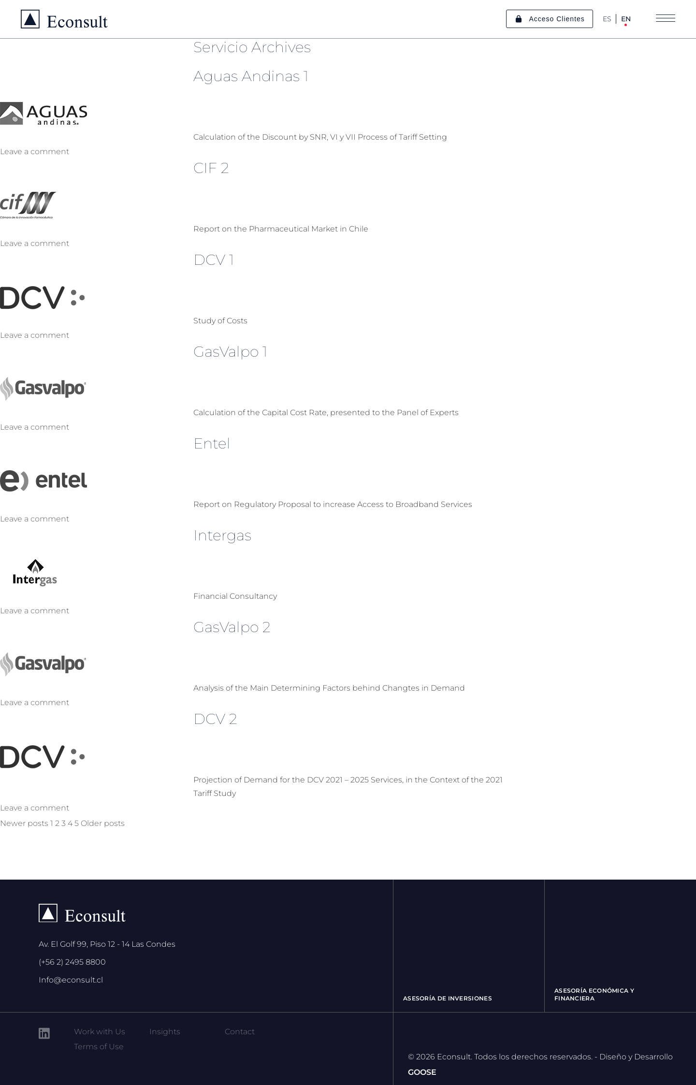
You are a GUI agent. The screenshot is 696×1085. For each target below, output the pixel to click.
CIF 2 (211, 168)
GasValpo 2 (232, 627)
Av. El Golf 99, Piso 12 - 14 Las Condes (107, 944)
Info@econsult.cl (71, 979)
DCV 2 (215, 719)
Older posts (103, 823)
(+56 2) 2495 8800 (72, 962)
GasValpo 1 (230, 352)
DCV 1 (213, 260)
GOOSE (422, 1072)
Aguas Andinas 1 (250, 76)
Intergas (222, 535)
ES (607, 18)
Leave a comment (34, 151)
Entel (212, 443)
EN (626, 18)
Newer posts (24, 823)
